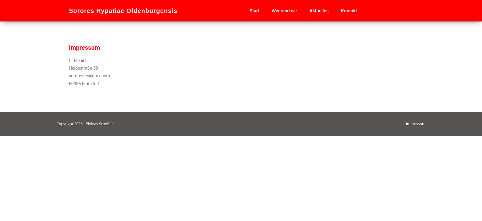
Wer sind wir (284, 10)
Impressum (415, 208)
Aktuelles (319, 10)
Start (254, 10)
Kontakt (349, 10)
